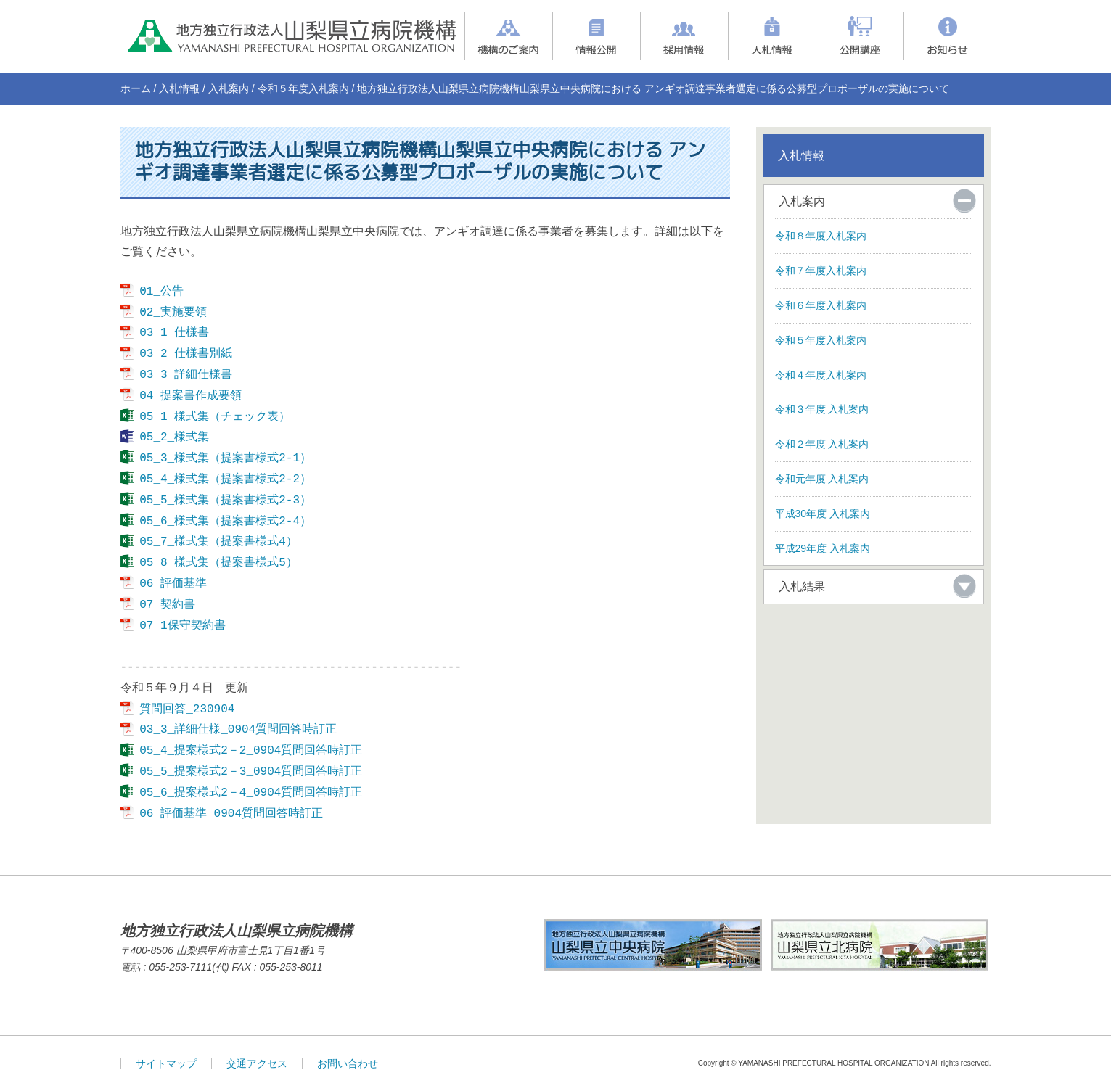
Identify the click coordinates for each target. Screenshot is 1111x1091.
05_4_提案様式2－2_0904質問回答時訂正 (250, 751)
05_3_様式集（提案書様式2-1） (225, 458)
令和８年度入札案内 (820, 236)
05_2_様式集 (174, 437)
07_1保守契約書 (182, 626)
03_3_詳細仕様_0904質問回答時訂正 (238, 730)
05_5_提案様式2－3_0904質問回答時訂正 (250, 772)
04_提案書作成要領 (190, 396)
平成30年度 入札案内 (822, 513)
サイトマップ (166, 1063)
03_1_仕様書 (174, 333)
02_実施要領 (173, 313)
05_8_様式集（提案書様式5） (218, 563)
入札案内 (228, 88)
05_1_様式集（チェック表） (214, 417)
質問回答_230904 (186, 709)
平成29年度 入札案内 (822, 548)
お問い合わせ (347, 1063)
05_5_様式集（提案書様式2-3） (225, 501)
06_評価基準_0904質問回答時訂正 (231, 814)
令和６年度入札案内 (820, 305)
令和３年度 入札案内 (822, 409)
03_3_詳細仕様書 (185, 375)
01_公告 (161, 292)
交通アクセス (256, 1063)
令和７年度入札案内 (820, 270)
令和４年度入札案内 (820, 375)
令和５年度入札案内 (303, 88)
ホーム (135, 88)
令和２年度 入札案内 (822, 444)
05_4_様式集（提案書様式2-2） (225, 479)
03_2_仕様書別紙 (185, 354)
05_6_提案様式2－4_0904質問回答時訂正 (250, 793)
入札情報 (179, 88)
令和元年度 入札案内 (822, 479)
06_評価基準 (173, 584)
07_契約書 (167, 605)
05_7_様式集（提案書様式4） (218, 542)
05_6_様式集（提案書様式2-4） (225, 522)
